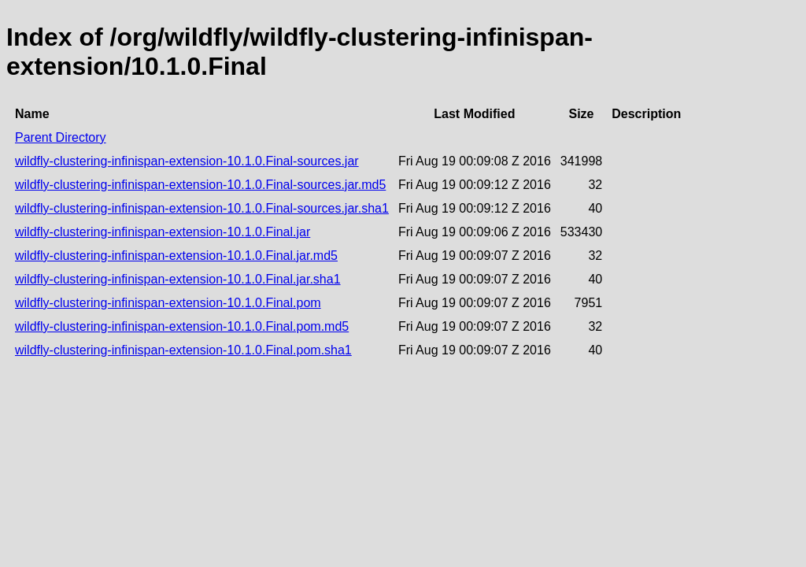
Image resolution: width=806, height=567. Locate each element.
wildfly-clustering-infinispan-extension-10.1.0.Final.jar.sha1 (178, 279)
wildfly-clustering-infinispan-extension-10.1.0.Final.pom (168, 302)
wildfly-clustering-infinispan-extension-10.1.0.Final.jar (162, 232)
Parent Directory (60, 137)
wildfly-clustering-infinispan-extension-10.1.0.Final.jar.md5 (176, 255)
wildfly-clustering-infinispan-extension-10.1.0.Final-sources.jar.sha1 (202, 208)
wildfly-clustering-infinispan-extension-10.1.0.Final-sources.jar (187, 161)
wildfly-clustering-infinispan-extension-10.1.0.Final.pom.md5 (182, 326)
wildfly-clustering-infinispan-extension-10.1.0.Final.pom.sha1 (183, 350)
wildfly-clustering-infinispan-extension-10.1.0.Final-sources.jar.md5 (200, 184)
